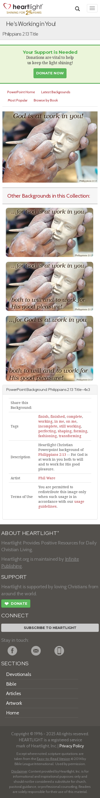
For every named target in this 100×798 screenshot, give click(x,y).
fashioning (47, 436)
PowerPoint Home (21, 92)
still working (70, 426)
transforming (70, 436)
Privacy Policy (71, 745)
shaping (65, 431)
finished (57, 416)
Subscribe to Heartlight (50, 628)
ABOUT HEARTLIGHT (30, 533)
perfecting (47, 431)
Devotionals (18, 674)
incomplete (47, 426)
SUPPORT (14, 577)
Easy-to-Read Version (53, 759)
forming (80, 431)
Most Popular (17, 100)
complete (74, 416)
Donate (15, 604)
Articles (13, 693)
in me (59, 421)
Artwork (14, 703)
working (45, 421)
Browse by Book (46, 100)
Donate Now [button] (50, 73)
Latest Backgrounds (55, 92)
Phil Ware (46, 478)
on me (71, 421)
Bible (11, 684)
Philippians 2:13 (52, 455)
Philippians (57, 389)
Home (12, 713)
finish (43, 416)
